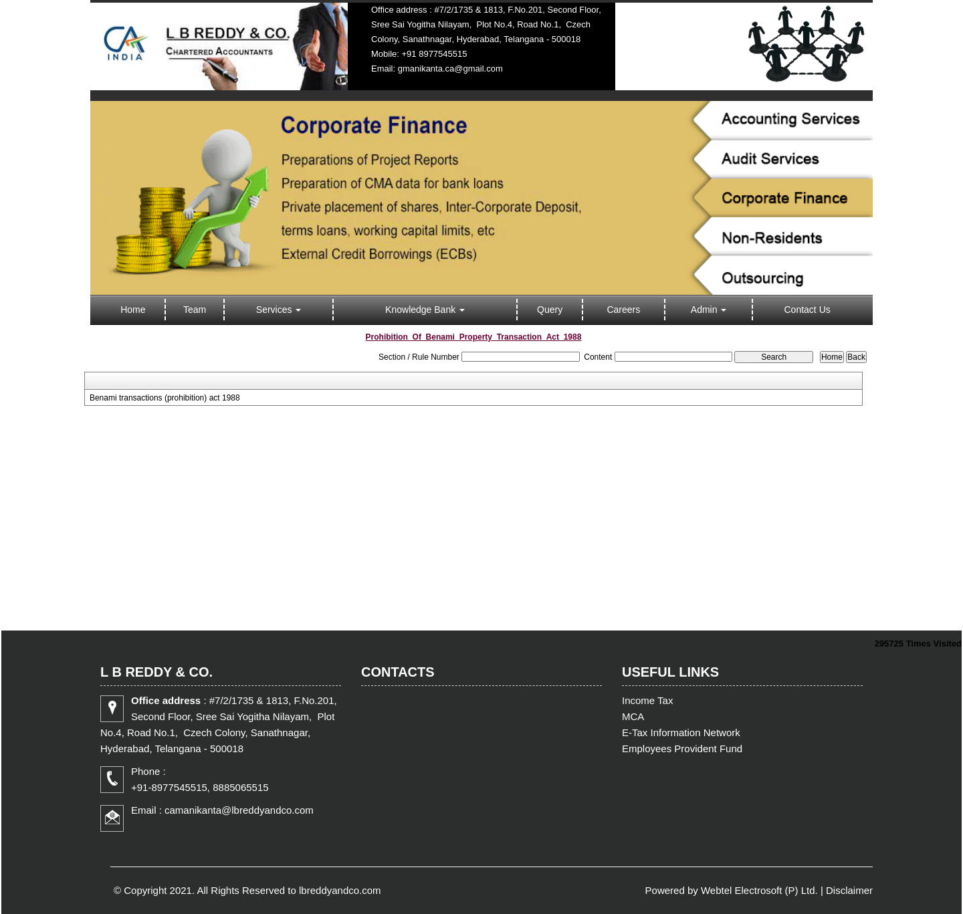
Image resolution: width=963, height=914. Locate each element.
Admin (709, 309)
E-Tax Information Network (681, 732)
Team (194, 309)
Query (549, 309)
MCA (633, 716)
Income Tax (647, 700)
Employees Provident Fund (682, 748)
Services (279, 309)
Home (132, 309)
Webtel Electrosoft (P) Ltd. (759, 890)
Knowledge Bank (425, 309)
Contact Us (807, 309)
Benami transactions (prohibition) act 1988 (165, 398)
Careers (623, 309)
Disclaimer (849, 890)
